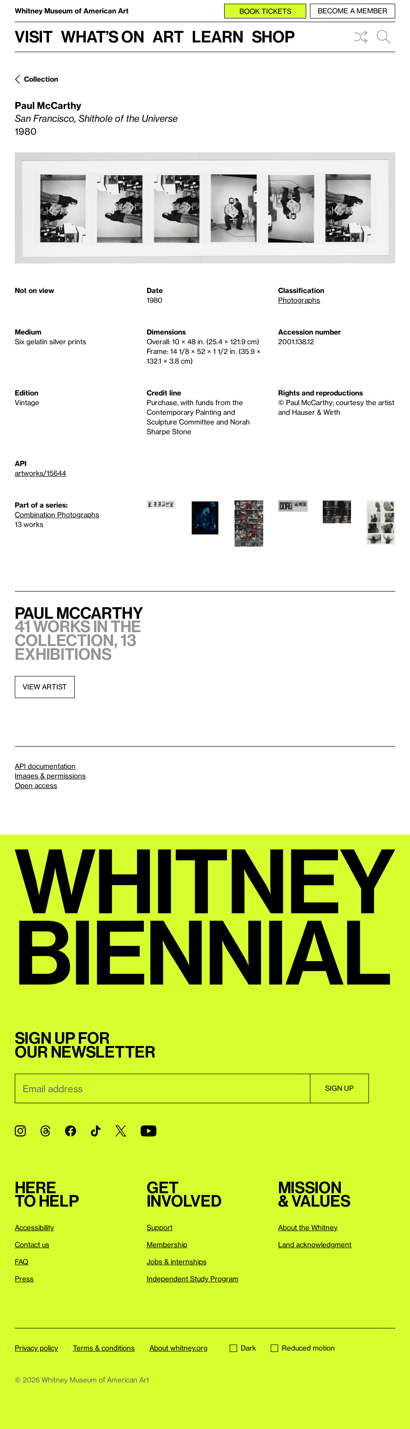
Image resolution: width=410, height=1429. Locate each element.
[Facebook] (70, 1131)
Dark (243, 1348)
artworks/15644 (40, 473)
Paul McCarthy (48, 105)
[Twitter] (120, 1131)
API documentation (45, 766)
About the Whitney (308, 1227)
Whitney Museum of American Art (72, 10)
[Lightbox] (205, 207)
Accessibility (34, 1227)
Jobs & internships (177, 1261)
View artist (45, 686)
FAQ (21, 1261)
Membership (167, 1244)
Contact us (32, 1244)
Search (383, 37)
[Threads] (45, 1131)
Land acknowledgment (314, 1244)
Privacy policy (36, 1348)
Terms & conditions (104, 1348)
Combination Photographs (57, 514)
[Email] (162, 1088)
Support (159, 1227)
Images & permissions (50, 775)
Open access (36, 785)
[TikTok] (95, 1131)
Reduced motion (303, 1348)
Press (24, 1278)
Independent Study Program (192, 1278)
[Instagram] (20, 1131)
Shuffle (360, 37)
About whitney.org (178, 1348)
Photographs (299, 300)
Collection (41, 79)
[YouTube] (148, 1131)
